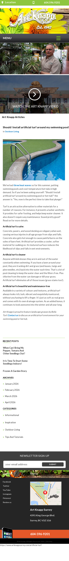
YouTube (6, 490)
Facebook (7, 482)
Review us (7, 502)
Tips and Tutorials (14, 437)
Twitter (6, 486)
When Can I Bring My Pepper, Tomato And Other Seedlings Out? (14, 350)
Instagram (7, 494)
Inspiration (10, 422)
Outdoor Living (12, 131)
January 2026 (12, 383)
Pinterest (7, 498)
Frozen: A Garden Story (15, 371)
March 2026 (11, 396)
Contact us (13, 315)
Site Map (49, 541)
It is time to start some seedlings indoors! (15, 362)
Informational (12, 415)
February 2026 (12, 390)
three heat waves (22, 185)
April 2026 (10, 402)
